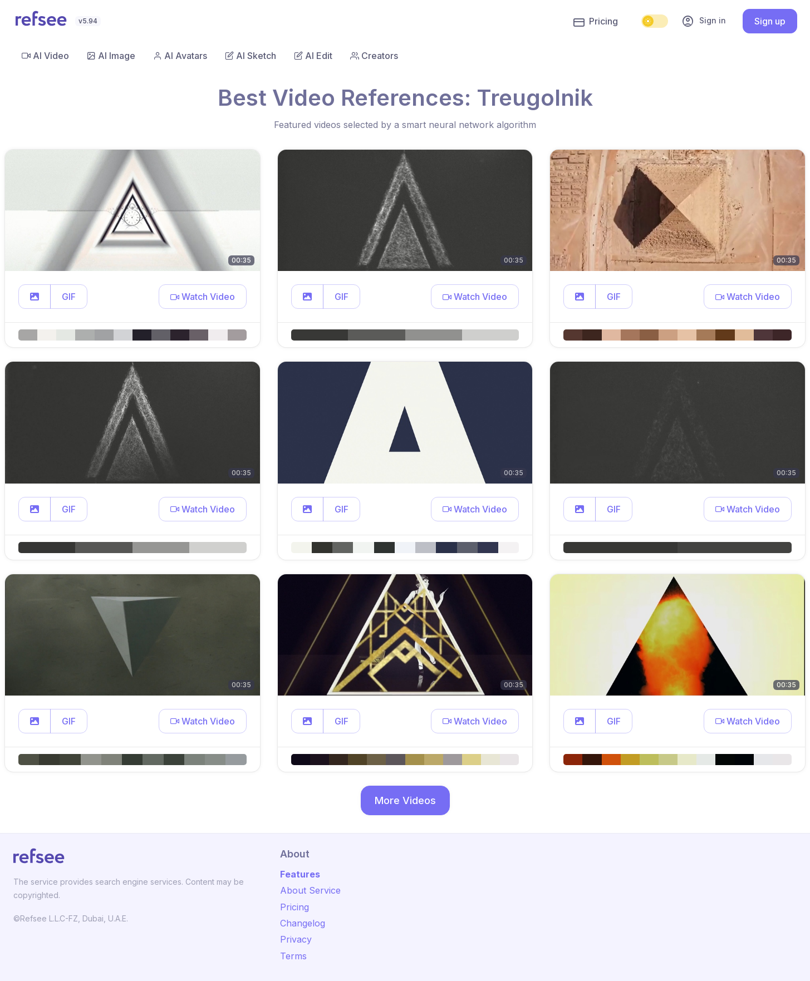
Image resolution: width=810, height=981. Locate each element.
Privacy (296, 939)
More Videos (405, 800)
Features (300, 874)
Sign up (770, 21)
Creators (374, 55)
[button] (34, 296)
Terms (293, 956)
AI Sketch (250, 55)
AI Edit (313, 55)
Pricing (595, 22)
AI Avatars (180, 55)
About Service (310, 890)
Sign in (703, 21)
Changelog (302, 923)
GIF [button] (69, 296)
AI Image (111, 55)
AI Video (45, 55)
